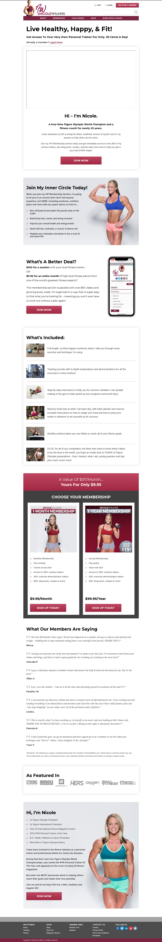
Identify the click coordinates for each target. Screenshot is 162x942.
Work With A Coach (112, 18)
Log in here (56, 42)
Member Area (74, 927)
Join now (81, 160)
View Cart (50, 930)
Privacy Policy (98, 930)
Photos (26, 933)
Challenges (78, 18)
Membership (59, 18)
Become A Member (127, 5)
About (43, 18)
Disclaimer (97, 935)
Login (109, 5)
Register (73, 930)
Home (25, 927)
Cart (99, 5)
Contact (95, 927)
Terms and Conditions (101, 933)
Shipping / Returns (53, 933)
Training (26, 930)
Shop (93, 18)
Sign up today (48, 608)
